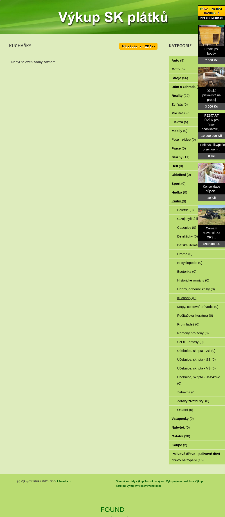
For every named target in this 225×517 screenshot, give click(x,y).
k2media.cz (64, 481)
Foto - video (184, 139)
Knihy (179, 201)
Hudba (179, 192)
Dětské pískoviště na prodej (211, 95)
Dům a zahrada (186, 87)
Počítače (181, 113)
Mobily (179, 131)
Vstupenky (183, 418)
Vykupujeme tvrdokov (180, 481)
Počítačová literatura (195, 315)
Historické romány (193, 280)
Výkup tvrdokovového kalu (143, 485)
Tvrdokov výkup (155, 481)
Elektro (180, 122)
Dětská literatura (192, 245)
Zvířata (180, 104)
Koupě (179, 445)
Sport (179, 183)
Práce (179, 148)
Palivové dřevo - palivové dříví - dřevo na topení (197, 457)
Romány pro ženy (193, 333)
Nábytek (181, 427)
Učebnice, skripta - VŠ (196, 368)
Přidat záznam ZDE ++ (138, 46)
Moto (178, 69)
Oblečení (181, 175)
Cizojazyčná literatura (196, 219)
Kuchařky (186, 298)
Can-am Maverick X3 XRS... (211, 232)
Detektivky (187, 236)
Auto (178, 60)
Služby (180, 157)
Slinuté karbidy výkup (130, 481)
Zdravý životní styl (193, 401)
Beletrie (185, 210)
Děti (177, 166)
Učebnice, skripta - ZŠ (196, 351)
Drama (185, 254)
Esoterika (186, 271)
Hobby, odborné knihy (196, 289)
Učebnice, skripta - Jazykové (198, 380)
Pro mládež (188, 324)
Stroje (180, 78)
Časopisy (186, 227)
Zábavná (186, 392)
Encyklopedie (189, 263)
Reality (181, 95)
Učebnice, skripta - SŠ (196, 359)
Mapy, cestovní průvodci (197, 307)
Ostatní (185, 410)
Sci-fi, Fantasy (190, 342)
